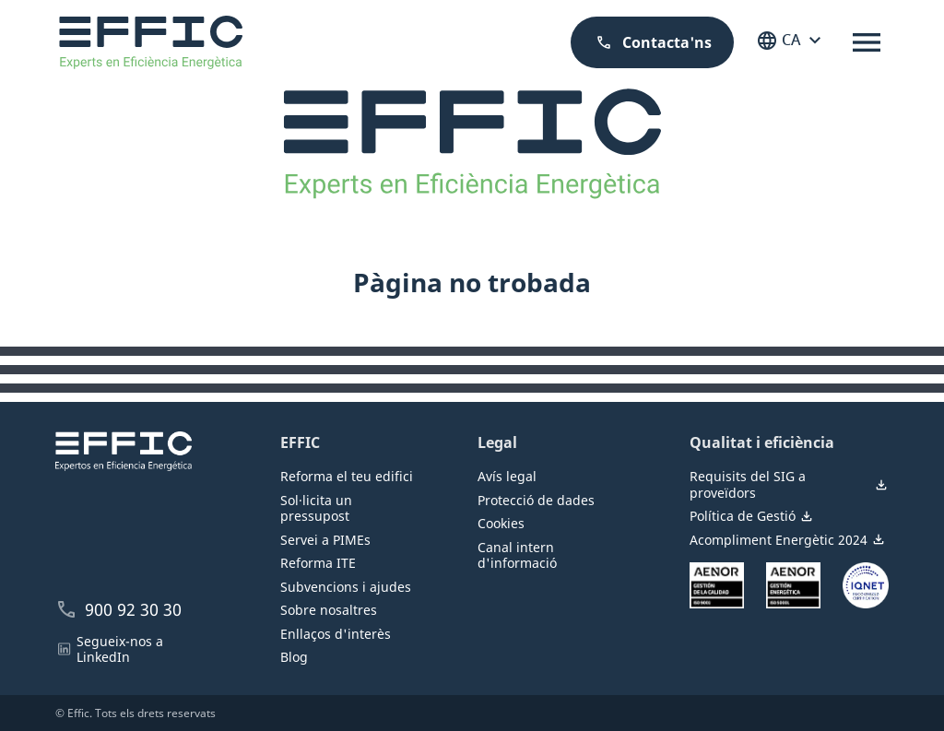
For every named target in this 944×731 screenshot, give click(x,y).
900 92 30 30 (118, 609)
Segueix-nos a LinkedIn (109, 649)
